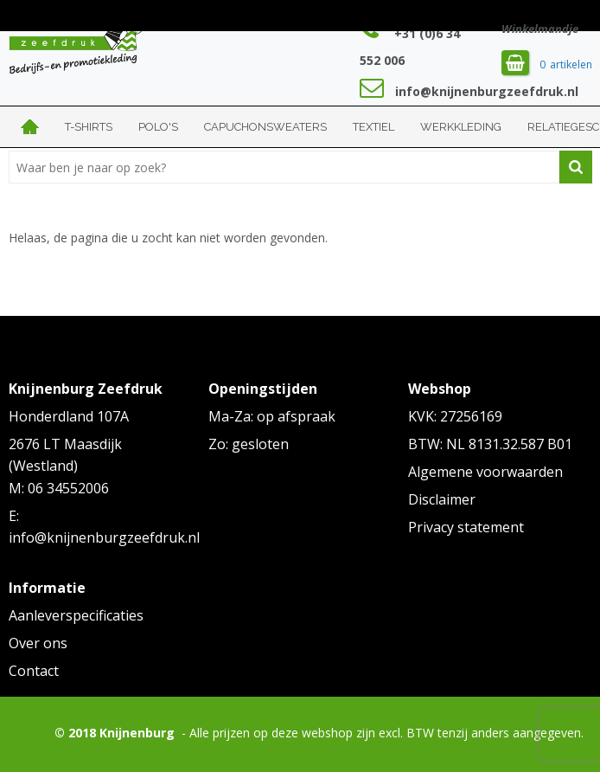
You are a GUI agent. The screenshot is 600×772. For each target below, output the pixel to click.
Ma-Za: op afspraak (271, 416)
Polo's (158, 126)
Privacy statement (466, 527)
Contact (34, 670)
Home (30, 126)
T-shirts (88, 126)
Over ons (38, 643)
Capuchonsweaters (265, 126)
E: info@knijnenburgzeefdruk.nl (100, 527)
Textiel (373, 126)
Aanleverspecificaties (76, 615)
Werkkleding (460, 126)
